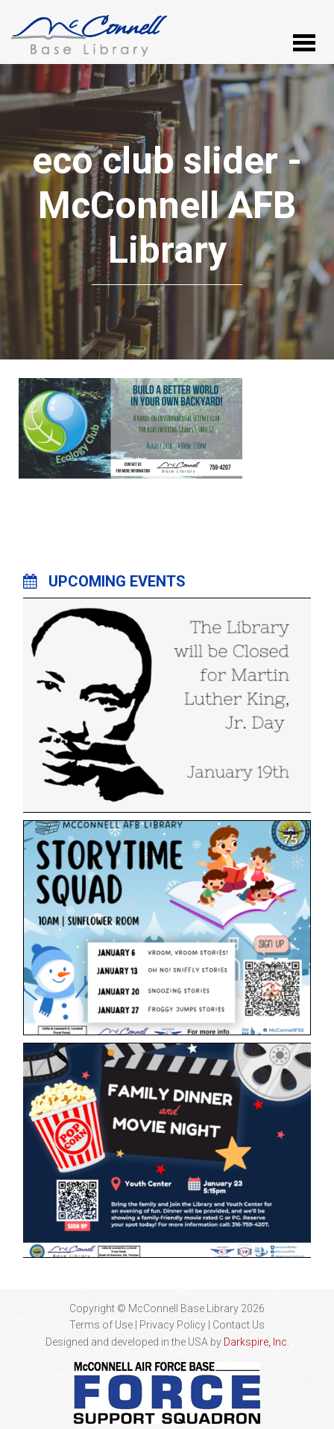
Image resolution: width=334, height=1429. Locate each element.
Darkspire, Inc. (256, 1342)
